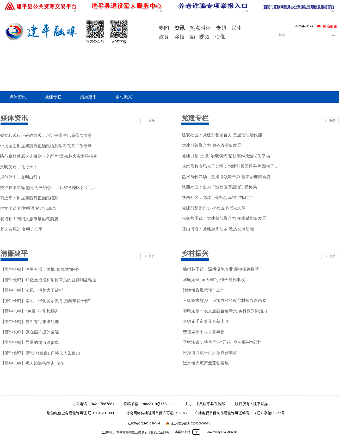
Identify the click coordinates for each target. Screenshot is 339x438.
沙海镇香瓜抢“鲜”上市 (203, 290)
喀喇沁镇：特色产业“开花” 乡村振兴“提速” (222, 342)
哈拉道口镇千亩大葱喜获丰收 (210, 352)
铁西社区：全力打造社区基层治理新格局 (219, 187)
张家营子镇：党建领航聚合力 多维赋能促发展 (224, 218)
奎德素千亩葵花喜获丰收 (206, 321)
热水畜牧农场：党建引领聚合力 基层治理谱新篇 (226, 176)
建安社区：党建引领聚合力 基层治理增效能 (222, 135)
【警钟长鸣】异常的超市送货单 (30, 342)
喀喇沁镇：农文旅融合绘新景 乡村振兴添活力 (225, 311)
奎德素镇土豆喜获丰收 (204, 332)
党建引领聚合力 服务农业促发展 (211, 145)
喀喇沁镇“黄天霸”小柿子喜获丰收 (214, 279)
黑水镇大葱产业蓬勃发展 (206, 363)
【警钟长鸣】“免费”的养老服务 (29, 311)
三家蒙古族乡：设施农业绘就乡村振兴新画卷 (224, 300)
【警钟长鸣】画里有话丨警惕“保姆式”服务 (40, 269)
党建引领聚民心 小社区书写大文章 (213, 208)
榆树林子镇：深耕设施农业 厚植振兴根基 (221, 269)
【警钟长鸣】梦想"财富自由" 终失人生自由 (40, 353)
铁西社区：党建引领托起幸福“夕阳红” (217, 197)
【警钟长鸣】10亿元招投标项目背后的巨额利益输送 (48, 280)
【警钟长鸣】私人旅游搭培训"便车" (33, 363)
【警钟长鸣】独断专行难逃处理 (30, 321)
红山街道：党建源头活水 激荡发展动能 (218, 229)
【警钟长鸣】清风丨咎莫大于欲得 (32, 290)
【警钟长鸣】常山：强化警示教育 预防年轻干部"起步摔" (50, 301)
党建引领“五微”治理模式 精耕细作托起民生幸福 (226, 156)
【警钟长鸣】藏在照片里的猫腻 (30, 332)
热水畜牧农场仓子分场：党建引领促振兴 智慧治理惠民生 (231, 166)
